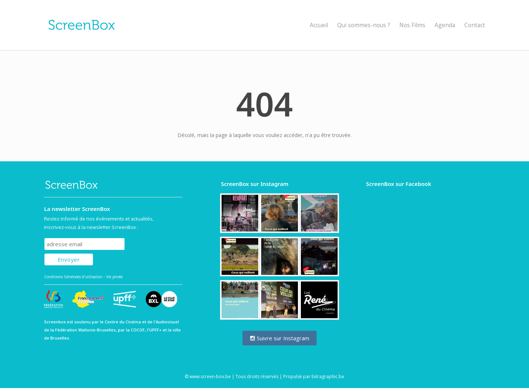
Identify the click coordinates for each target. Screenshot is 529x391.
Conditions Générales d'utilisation (73, 276)
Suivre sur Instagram (279, 338)
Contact (474, 25)
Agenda (445, 25)
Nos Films (412, 25)
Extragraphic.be (328, 376)
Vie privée (114, 276)
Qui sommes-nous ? (363, 25)
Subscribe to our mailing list (83, 231)
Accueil (319, 25)
